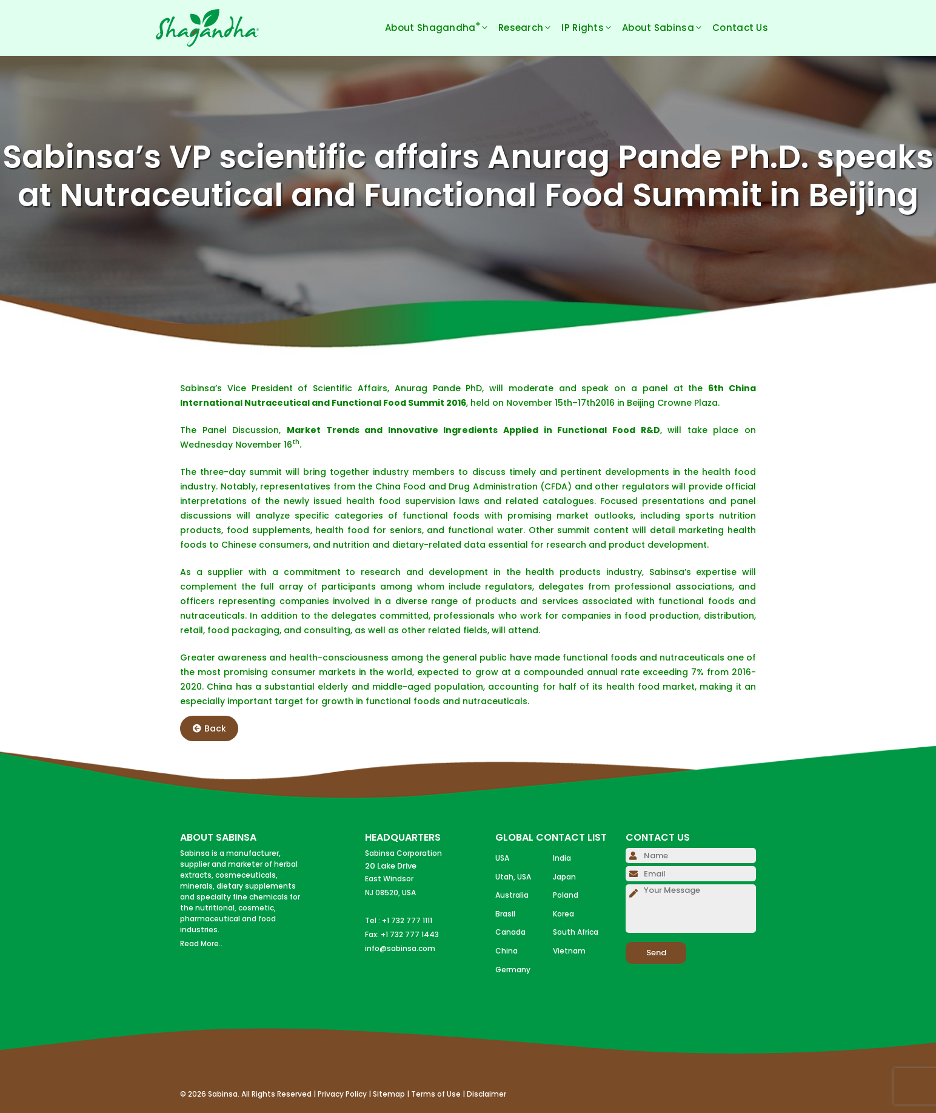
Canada (510, 932)
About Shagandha (441, 28)
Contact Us (740, 27)
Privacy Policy (342, 1094)
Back (209, 728)
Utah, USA (513, 877)
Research (529, 28)
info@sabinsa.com (400, 948)
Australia (512, 895)
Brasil (505, 914)
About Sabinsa (667, 28)
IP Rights (591, 28)
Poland (565, 895)
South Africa (575, 932)
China (506, 951)
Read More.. (201, 943)
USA (502, 858)
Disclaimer (486, 1094)
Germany (512, 969)
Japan (564, 877)
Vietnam (569, 951)
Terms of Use (436, 1094)
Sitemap (389, 1094)
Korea (563, 914)
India (562, 858)
